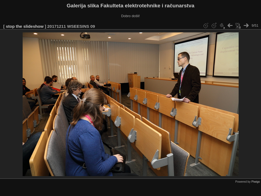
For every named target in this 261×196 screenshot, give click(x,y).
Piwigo (255, 181)
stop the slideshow (24, 26)
